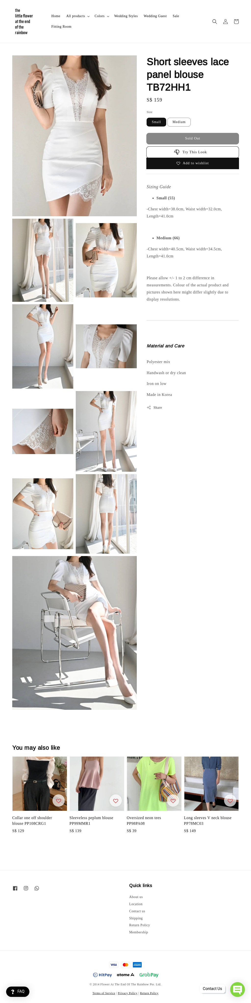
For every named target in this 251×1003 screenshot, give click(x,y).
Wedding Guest (155, 16)
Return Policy (139, 925)
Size (149, 112)
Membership (138, 932)
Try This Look (190, 152)
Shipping (136, 918)
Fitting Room (61, 26)
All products (75, 16)
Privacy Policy (128, 993)
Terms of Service (103, 993)
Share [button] (154, 407)
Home (56, 16)
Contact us (137, 911)
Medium (179, 122)
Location (136, 904)
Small (156, 122)
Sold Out (192, 138)
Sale (176, 16)
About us (136, 897)
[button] (214, 21)
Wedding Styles (126, 16)
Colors (100, 16)
